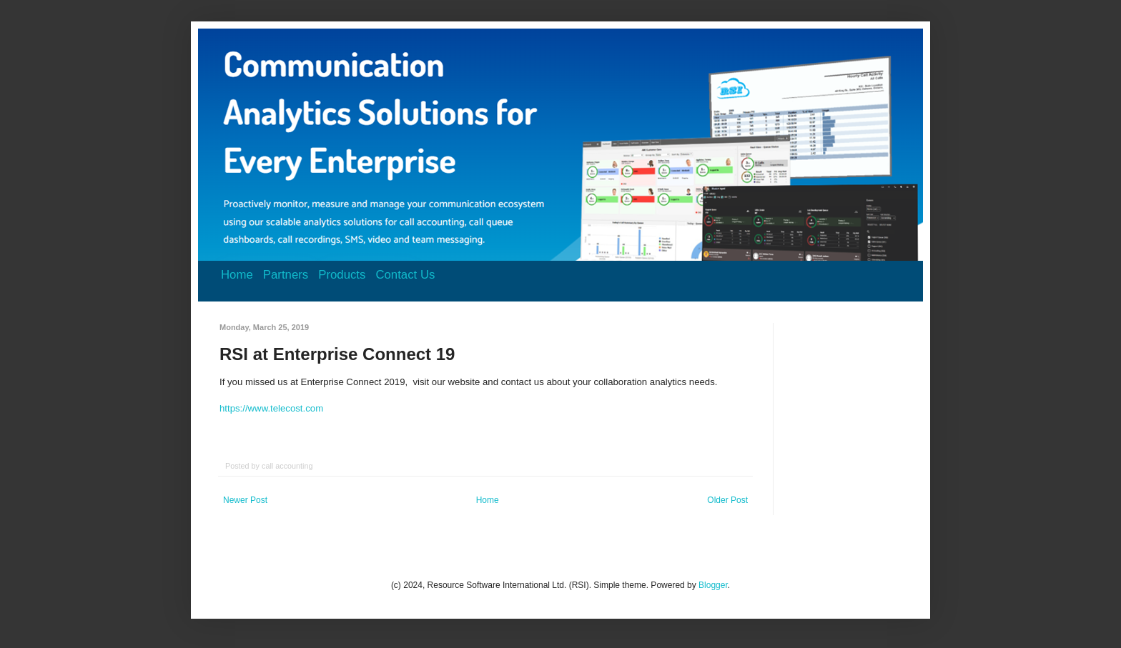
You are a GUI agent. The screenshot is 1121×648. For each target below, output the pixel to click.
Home (237, 274)
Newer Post (245, 500)
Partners (285, 274)
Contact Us (405, 274)
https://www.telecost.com (271, 408)
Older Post (727, 500)
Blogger (713, 585)
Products (341, 274)
